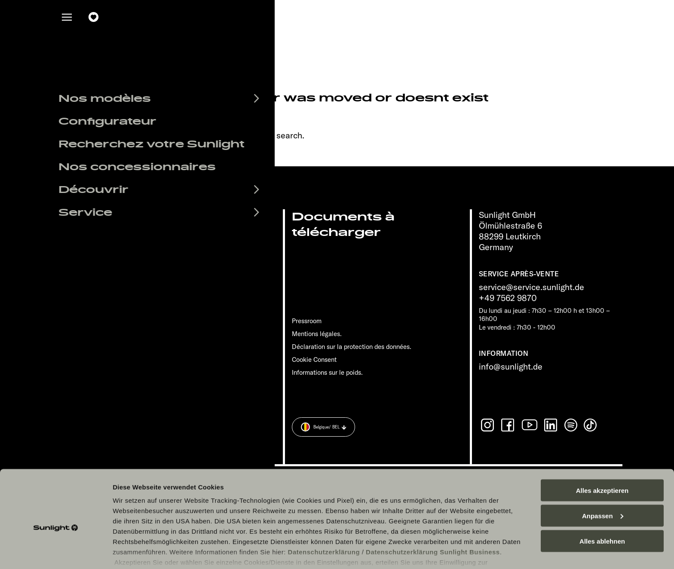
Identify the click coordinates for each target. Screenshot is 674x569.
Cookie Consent (314, 359)
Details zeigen (134, 552)
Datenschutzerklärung (324, 508)
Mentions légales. (317, 334)
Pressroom (307, 321)
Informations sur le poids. (327, 372)
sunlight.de (199, 135)
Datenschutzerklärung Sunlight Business (433, 508)
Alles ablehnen (602, 498)
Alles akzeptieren (602, 447)
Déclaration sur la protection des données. (351, 347)
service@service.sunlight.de (531, 286)
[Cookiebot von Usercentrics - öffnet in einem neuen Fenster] (55, 552)
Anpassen (602, 472)
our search (282, 135)
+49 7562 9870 (508, 297)
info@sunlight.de (510, 366)
